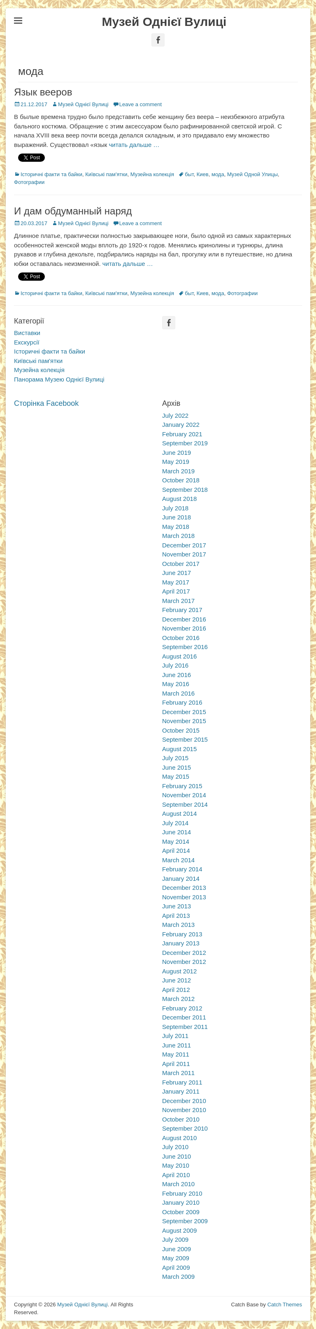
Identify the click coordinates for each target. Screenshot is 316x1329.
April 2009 (176, 1267)
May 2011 (175, 1054)
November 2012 (184, 961)
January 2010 (181, 1202)
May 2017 (175, 582)
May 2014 (175, 841)
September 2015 (185, 739)
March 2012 (178, 998)
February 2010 (182, 1193)
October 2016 (181, 637)
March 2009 (178, 1276)
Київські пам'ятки (106, 174)
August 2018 (179, 498)
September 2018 (185, 489)
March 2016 (178, 693)
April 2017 (176, 591)
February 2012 (182, 1008)
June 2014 (176, 832)
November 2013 (184, 897)
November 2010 (184, 1109)
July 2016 (175, 665)
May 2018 (175, 526)
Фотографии (29, 182)
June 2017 (176, 572)
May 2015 (175, 776)
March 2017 (178, 600)
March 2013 (178, 924)
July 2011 (175, 1035)
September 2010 (185, 1128)
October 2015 (181, 730)
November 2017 (184, 554)
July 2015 (175, 757)
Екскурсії (27, 342)
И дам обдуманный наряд (73, 210)
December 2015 (184, 711)
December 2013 (184, 887)
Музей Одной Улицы (252, 174)
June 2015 (176, 767)
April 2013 (176, 915)
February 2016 (182, 702)
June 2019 (176, 452)
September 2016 (185, 646)
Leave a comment (140, 104)
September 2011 (185, 1026)
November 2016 (184, 628)
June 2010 (176, 1156)
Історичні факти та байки (51, 174)
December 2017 (184, 545)
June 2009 (176, 1248)
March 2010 (178, 1183)
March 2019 (178, 471)
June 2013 (176, 906)
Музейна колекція (152, 174)
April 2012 (176, 989)
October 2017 (181, 563)
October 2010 (181, 1119)
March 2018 (178, 535)
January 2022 (181, 424)
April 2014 (176, 850)
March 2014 (178, 860)
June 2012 (176, 980)
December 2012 (184, 952)
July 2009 (175, 1239)
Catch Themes (284, 1304)
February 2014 (182, 869)
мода (217, 174)
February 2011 (182, 1082)
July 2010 (175, 1146)
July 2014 (175, 822)
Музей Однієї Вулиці (164, 21)
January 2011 (181, 1091)
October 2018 (181, 480)
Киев (203, 174)
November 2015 (184, 720)
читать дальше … (134, 144)
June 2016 (176, 674)
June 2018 (176, 517)
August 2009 (179, 1230)
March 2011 (178, 1072)
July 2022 (175, 415)
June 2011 (176, 1045)
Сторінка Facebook (46, 403)
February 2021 (182, 434)
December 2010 (184, 1100)
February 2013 (182, 934)
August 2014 (179, 813)
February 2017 (182, 609)
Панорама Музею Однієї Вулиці (59, 379)
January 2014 (181, 878)
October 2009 (181, 1211)
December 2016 (184, 619)
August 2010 (179, 1137)
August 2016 (179, 656)
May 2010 (175, 1165)
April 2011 (176, 1063)
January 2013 (181, 943)
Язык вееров (43, 92)
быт (189, 174)
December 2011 (184, 1017)
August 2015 (179, 748)
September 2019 (185, 443)
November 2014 (184, 794)
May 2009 (175, 1258)
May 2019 (175, 461)
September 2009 (185, 1220)
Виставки (27, 332)
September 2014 (185, 804)
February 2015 (182, 785)
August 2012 (179, 971)
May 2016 (175, 683)
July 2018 (175, 508)
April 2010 (176, 1174)
